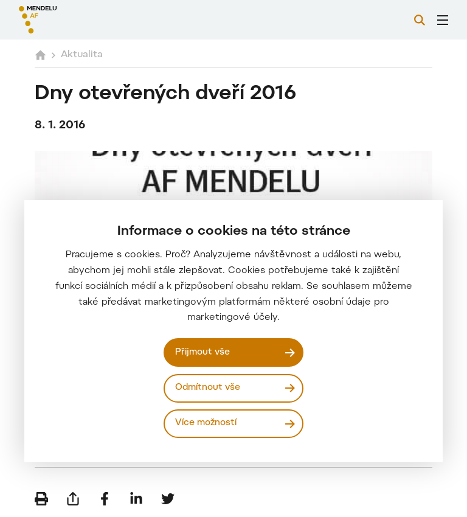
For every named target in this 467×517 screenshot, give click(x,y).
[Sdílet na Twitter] (168, 498)
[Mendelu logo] (83, 19)
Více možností (206, 423)
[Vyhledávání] (419, 20)
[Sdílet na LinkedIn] (136, 498)
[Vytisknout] (41, 498)
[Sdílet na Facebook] (104, 498)
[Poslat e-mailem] (73, 498)
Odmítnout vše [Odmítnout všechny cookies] (207, 387)
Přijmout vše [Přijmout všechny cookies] (202, 352)
